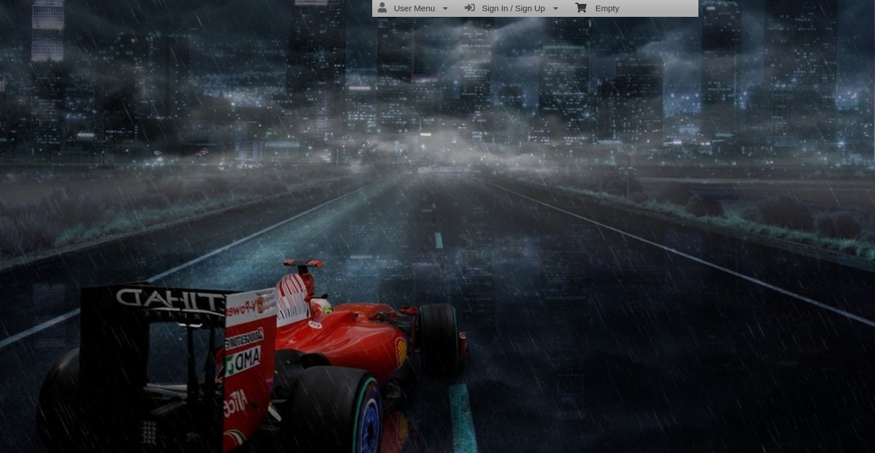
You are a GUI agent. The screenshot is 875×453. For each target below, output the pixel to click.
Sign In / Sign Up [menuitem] (511, 8)
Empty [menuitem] (597, 7)
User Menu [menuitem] (413, 8)
